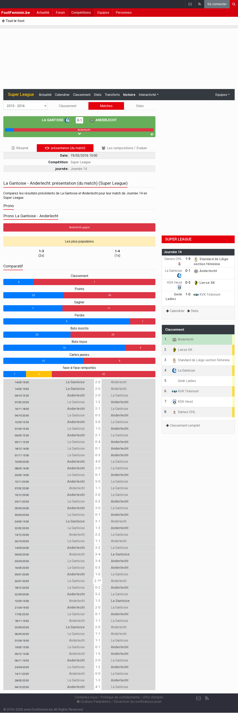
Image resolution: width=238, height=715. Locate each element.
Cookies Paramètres (93, 702)
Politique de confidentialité (120, 697)
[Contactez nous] (198, 698)
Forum (60, 13)
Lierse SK (204, 283)
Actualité (43, 13)
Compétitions (81, 13)
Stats (98, 95)
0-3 (97, 415)
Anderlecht (103, 120)
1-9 (187, 259)
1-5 (97, 429)
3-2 (97, 548)
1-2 (97, 667)
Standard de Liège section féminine (201, 360)
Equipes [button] (221, 95)
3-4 (97, 554)
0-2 (97, 501)
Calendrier (62, 95)
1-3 (97, 402)
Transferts (112, 95)
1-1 (97, 488)
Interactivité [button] (147, 95)
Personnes (124, 13)
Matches (106, 106)
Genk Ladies (184, 381)
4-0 (97, 462)
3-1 (97, 521)
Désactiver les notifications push (137, 702)
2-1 (97, 409)
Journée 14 (79, 169)
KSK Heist (182, 402)
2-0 (97, 382)
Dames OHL (184, 412)
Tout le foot (13, 21)
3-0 (97, 508)
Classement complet (185, 425)
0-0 (97, 674)
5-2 (97, 594)
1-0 (97, 574)
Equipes (103, 13)
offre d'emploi (153, 697)
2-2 (97, 535)
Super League (81, 162)
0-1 (79, 120)
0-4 (97, 442)
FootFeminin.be (15, 12)
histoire (129, 95)
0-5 (187, 282)
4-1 (97, 687)
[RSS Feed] (207, 698)
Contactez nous (86, 697)
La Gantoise (55, 120)
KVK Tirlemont (206, 294)
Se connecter (217, 4)
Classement (81, 95)
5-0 (97, 422)
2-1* (97, 581)
